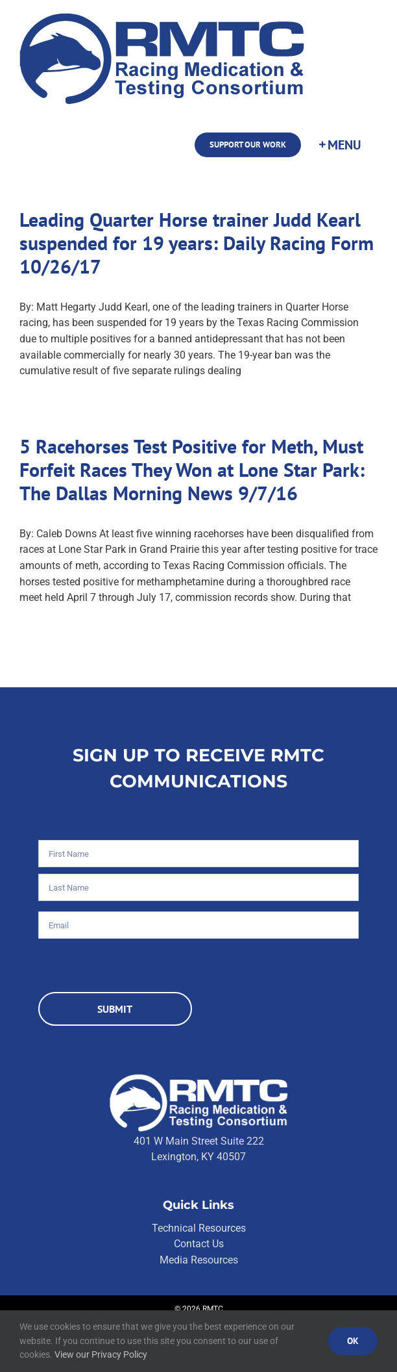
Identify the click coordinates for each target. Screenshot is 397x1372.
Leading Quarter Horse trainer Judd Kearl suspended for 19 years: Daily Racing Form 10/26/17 (196, 243)
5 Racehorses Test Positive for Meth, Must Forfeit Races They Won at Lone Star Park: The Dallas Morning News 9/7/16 (192, 469)
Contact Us (199, 1244)
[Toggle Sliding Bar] (339, 145)
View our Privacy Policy (100, 1354)
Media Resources (199, 1260)
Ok (353, 1341)
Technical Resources (199, 1228)
